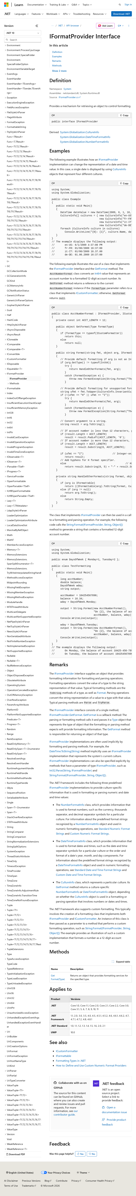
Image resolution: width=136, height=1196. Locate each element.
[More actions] (129, 25)
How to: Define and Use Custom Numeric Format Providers (91, 1065)
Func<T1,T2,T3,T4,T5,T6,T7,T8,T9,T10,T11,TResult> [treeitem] (24, 209)
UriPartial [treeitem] (12, 1075)
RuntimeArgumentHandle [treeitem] (20, 768)
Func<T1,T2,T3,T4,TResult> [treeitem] (21, 156)
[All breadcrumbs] (52, 25)
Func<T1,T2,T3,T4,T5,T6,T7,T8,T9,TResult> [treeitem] (24, 191)
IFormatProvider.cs (69, 97)
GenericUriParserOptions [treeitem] (20, 300)
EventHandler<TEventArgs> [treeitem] (21, 83)
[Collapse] (37, 26)
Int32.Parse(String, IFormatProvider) (70, 770)
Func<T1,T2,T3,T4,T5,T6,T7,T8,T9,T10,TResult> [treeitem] (24, 200)
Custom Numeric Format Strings (89, 833)
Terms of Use (11, 1185)
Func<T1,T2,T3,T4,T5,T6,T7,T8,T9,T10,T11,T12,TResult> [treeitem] (24, 218)
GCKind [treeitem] (11, 280)
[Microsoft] (6, 4)
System (67, 88)
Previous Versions (31, 1180)
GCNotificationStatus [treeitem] (18, 290)
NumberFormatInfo (72, 804)
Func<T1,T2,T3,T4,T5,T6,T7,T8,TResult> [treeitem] (24, 182)
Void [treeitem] (9, 1139)
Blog (47, 1180)
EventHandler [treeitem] (14, 78)
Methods (57, 65)
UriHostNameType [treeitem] (16, 1061)
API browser (72, 25)
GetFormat (101, 268)
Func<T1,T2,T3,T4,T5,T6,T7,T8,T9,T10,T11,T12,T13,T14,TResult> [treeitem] (24, 237)
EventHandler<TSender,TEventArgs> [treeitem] (23, 90)
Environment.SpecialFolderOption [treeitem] (17, 62)
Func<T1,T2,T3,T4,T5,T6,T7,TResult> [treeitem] (24, 173)
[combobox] (22, 33)
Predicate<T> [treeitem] (14, 719)
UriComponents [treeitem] (15, 1041)
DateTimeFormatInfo (73, 841)
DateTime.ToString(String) (64, 751)
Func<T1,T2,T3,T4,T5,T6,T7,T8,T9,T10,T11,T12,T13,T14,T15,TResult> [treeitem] (24, 246)
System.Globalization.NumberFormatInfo (84, 141)
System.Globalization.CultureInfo (79, 132)
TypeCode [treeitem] (12, 963)
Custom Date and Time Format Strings (78, 874)
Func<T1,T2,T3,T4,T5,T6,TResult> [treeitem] (24, 166)
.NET (60, 25)
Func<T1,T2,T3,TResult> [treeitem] (19, 151)
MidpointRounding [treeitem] (17, 582)
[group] (90, 222)
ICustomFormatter (87, 293)
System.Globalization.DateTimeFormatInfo (85, 137)
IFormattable (63, 1056)
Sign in (128, 4)
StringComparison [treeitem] (16, 836)
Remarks (56, 60)
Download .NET (121, 13)
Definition (57, 52)
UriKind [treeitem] (11, 1065)
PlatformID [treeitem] (12, 709)
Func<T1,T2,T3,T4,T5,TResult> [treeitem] (22, 161)
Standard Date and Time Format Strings (98, 870)
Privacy (75, 1180)
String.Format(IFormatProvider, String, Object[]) (94, 524)
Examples (57, 56)
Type (115, 719)
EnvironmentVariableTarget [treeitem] (21, 69)
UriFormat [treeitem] (12, 1051)
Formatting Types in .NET (71, 1060)
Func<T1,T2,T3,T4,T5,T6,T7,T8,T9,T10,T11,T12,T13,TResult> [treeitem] (24, 227)
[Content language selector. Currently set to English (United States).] (20, 1172)
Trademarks (28, 1185)
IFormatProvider (108, 159)
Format (101, 692)
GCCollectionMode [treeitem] (17, 271)
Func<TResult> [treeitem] (15, 136)
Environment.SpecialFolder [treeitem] (21, 55)
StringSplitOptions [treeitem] (16, 846)
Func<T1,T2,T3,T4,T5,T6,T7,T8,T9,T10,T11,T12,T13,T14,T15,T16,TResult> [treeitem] (24, 257)
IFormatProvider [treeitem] (18, 378)
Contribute (61, 1180)
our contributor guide (66, 1112)
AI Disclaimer (11, 1180)
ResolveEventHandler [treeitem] (18, 763)
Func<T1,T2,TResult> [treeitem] (18, 146)
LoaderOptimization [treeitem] (17, 515)
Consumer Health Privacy (99, 1180)
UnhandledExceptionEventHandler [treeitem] (24, 1024)
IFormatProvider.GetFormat (65, 715)
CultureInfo (119, 169)
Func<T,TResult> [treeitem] (16, 141)
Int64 (98, 273)
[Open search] (119, 5)
